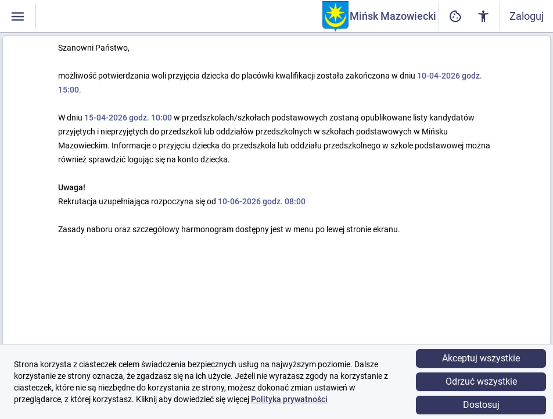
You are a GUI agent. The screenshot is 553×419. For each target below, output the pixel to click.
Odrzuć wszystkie (481, 381)
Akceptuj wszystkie (481, 358)
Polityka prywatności (289, 399)
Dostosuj (481, 404)
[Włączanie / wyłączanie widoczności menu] (17, 16)
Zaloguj (526, 16)
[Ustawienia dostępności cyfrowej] (455, 16)
